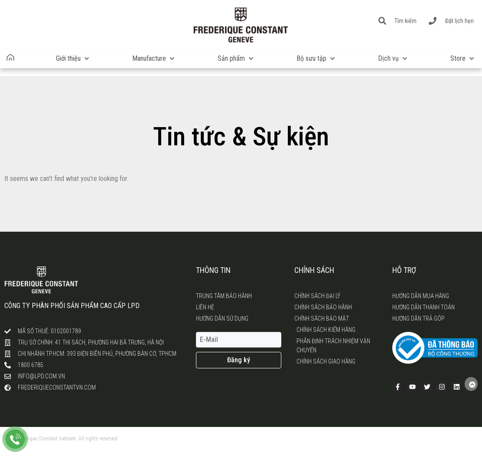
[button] (73, 58)
